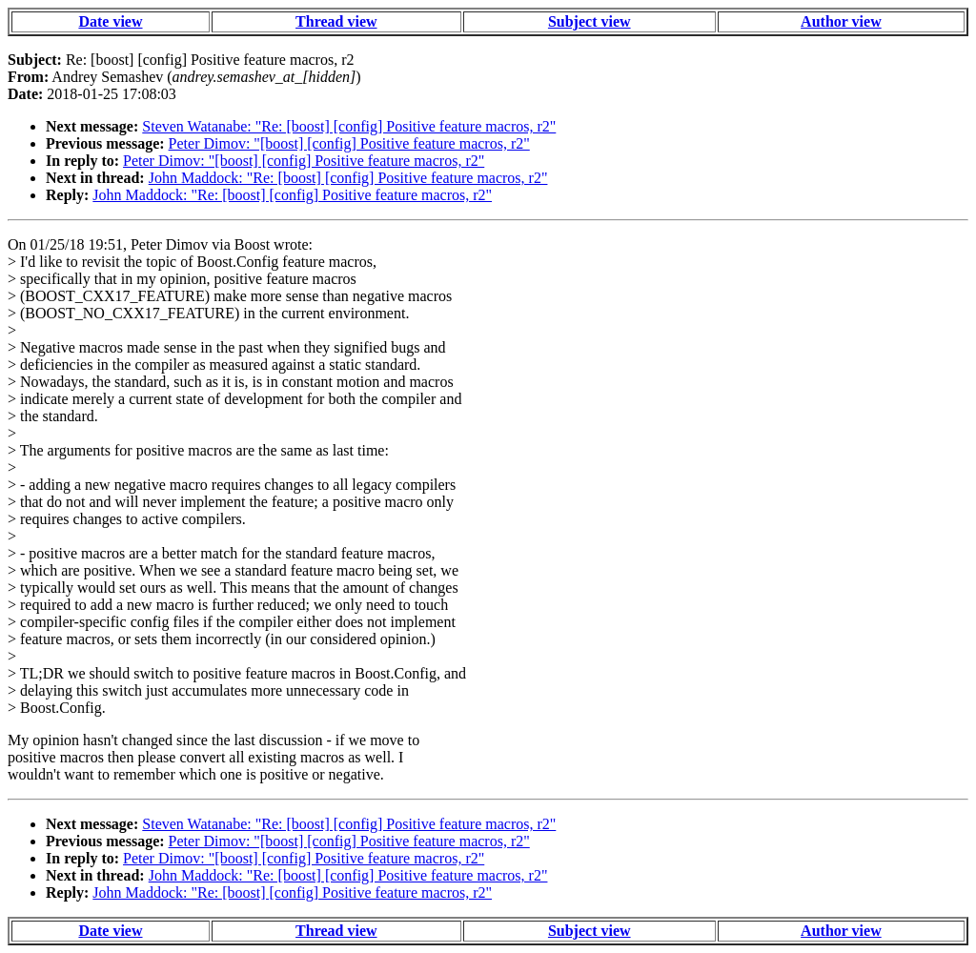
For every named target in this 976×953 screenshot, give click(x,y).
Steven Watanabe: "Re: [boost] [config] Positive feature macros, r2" (349, 126)
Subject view (589, 21)
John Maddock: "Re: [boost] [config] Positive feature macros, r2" (348, 178)
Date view (110, 21)
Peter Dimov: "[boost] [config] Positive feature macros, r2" (349, 143)
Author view (841, 21)
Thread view (335, 21)
